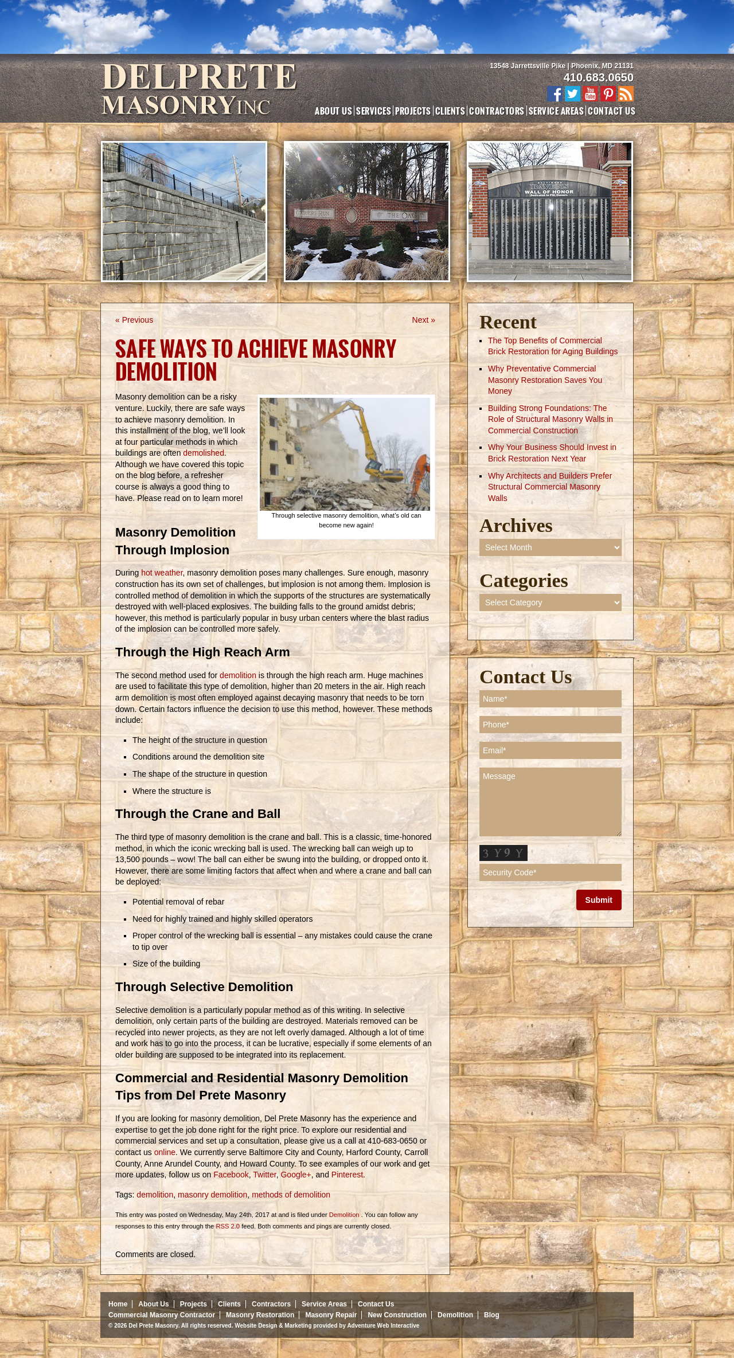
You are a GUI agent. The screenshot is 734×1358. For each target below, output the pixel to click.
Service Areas (556, 110)
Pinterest (346, 1174)
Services (373, 110)
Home (117, 1304)
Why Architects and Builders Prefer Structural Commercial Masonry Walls (550, 487)
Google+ (295, 1174)
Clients (450, 110)
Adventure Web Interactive (383, 1325)
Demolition (344, 1214)
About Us (333, 110)
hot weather (161, 572)
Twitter (263, 1174)
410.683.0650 (599, 77)
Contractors (496, 110)
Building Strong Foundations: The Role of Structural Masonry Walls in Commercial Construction (550, 419)
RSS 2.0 (228, 1226)
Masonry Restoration (260, 1315)
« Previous (134, 319)
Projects (413, 110)
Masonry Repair (331, 1315)
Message (550, 802)
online (163, 1152)
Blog (491, 1315)
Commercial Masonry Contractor (161, 1315)
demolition (239, 675)
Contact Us (611, 110)
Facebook (229, 1174)
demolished (203, 452)
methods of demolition (291, 1194)
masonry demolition (212, 1194)
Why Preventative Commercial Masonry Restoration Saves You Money (545, 380)
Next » (423, 319)
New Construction (397, 1315)
